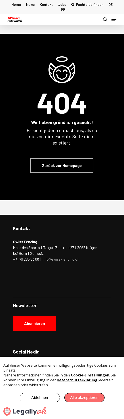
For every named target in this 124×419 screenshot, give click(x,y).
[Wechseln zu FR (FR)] (63, 9)
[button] (113, 19)
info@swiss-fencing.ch (60, 259)
